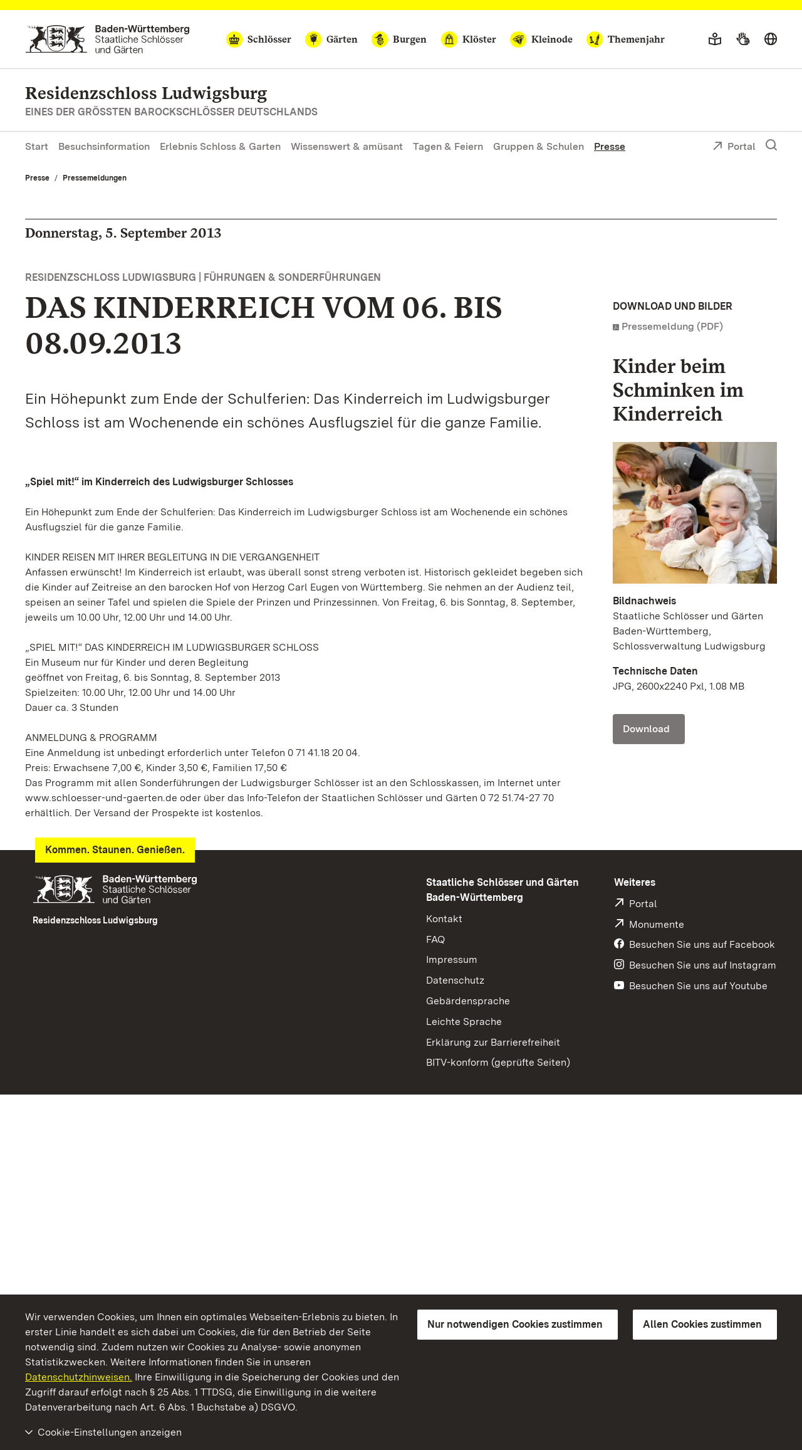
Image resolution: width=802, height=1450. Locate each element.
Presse (609, 146)
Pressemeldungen (95, 178)
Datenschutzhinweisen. (78, 1377)
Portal (734, 147)
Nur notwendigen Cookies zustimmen (515, 1324)
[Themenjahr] (625, 39)
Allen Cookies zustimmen (702, 1324)
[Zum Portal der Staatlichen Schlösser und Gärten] (107, 39)
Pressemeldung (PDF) (672, 326)
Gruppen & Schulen (538, 146)
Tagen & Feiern (448, 146)
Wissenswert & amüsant (347, 146)
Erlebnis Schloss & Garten (220, 146)
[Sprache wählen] (770, 39)
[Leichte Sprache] (715, 39)
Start (36, 146)
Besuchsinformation (104, 146)
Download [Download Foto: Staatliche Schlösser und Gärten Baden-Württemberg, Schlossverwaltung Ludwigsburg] (646, 729)
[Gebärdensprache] (742, 39)
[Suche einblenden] (771, 145)
